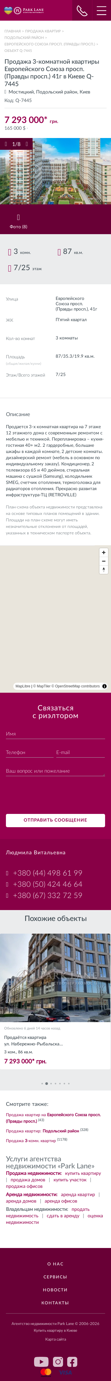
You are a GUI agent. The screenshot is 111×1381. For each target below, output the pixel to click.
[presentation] (51, 795)
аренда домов (21, 1201)
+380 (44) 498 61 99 (48, 873)
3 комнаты (67, 338)
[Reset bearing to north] (103, 569)
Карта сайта (55, 1339)
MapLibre (23, 686)
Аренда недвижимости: (31, 1194)
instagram (58, 1362)
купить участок (70, 1180)
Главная (12, 31)
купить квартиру (83, 1173)
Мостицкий (21, 92)
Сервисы (55, 1277)
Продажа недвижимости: (34, 1173)
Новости (55, 1290)
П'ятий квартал (71, 320)
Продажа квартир (43, 31)
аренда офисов (61, 1201)
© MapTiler (41, 686)
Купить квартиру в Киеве (55, 1331)
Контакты (55, 1303)
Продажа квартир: (42, 1131)
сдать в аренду (63, 1215)
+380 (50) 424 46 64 (48, 884)
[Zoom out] (103, 561)
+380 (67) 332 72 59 (48, 895)
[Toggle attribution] (104, 686)
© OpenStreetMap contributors (76, 686)
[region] (55, 619)
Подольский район (24, 38)
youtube (41, 1362)
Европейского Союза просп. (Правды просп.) (49, 44)
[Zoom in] (103, 552)
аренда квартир (78, 1194)
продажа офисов (24, 1186)
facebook (72, 1362)
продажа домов (28, 1180)
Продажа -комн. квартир (31, 1141)
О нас (55, 1264)
